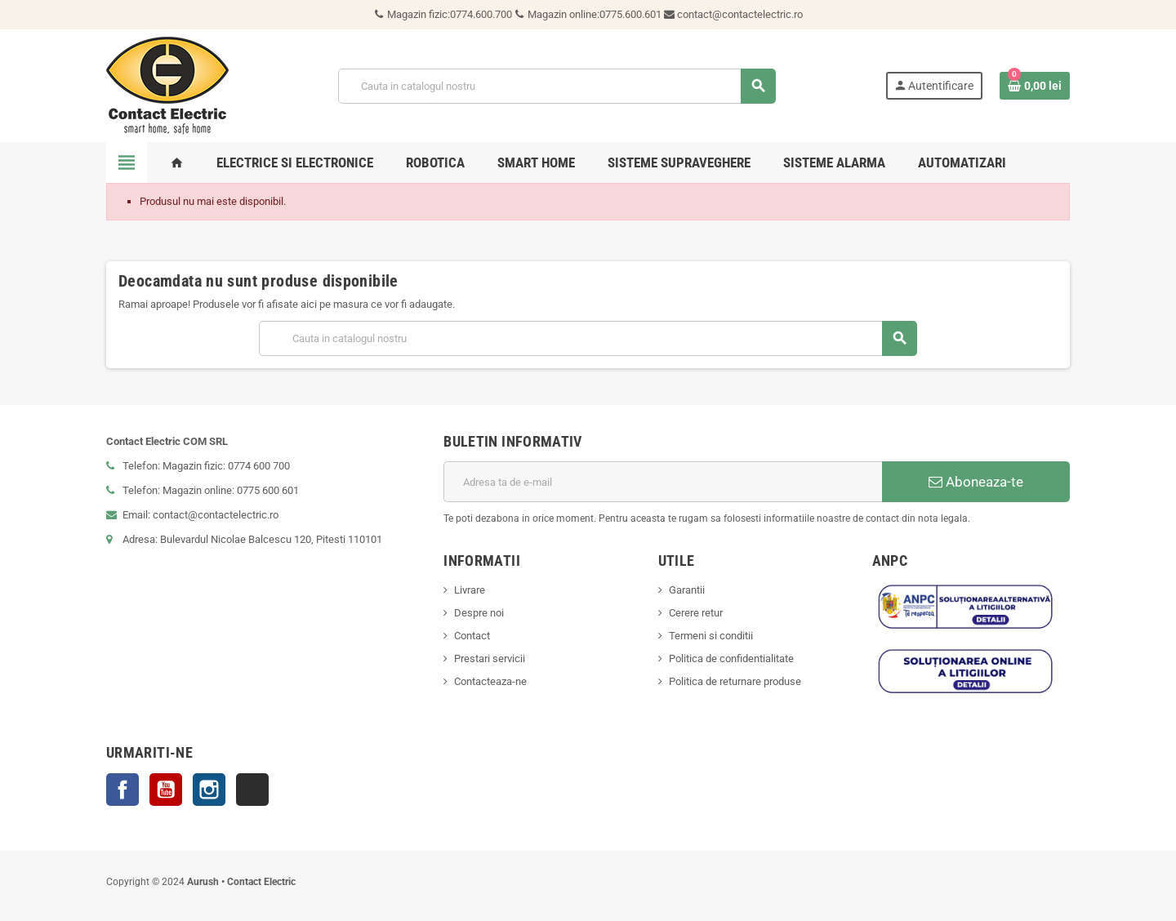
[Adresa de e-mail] (662, 481)
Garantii (687, 590)
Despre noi (479, 613)
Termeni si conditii (711, 636)
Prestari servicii (489, 658)
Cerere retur (696, 613)
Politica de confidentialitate (731, 658)
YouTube (165, 789)
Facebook (122, 789)
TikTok (252, 789)
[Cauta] (556, 86)
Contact (472, 636)
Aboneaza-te (976, 482)
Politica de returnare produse (735, 681)
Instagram (209, 789)
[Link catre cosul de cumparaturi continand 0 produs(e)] (1035, 86)
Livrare (469, 590)
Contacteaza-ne (490, 681)
